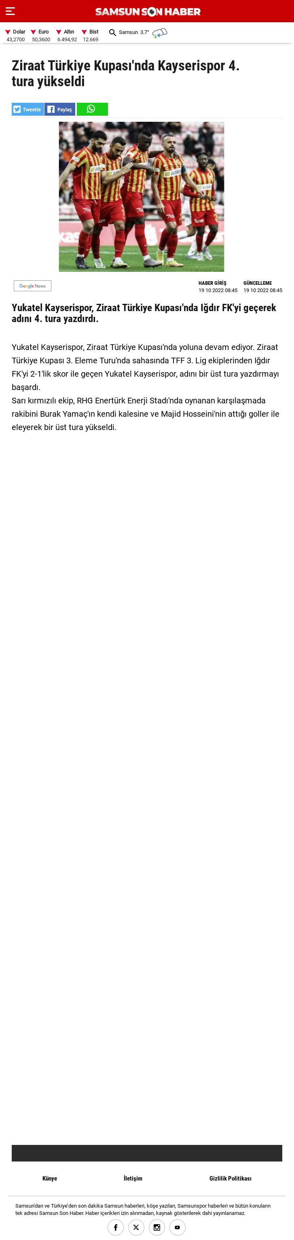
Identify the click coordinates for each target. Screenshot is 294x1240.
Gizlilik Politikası (230, 1178)
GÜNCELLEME (257, 283)
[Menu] (10, 11)
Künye (49, 1178)
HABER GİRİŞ (212, 283)
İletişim (133, 1178)
